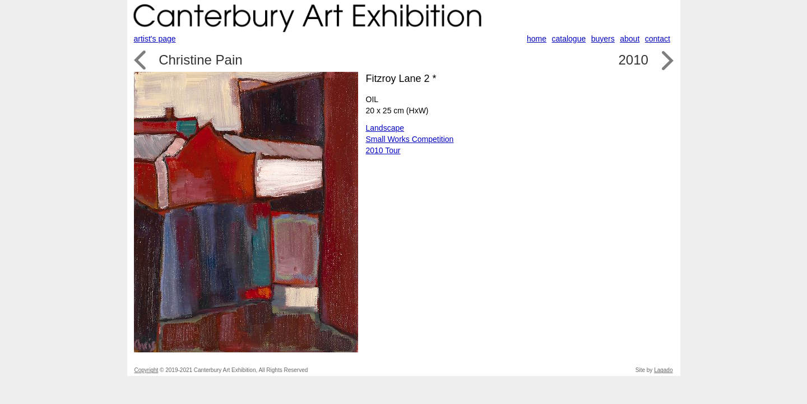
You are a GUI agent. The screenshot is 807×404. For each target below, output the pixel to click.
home (536, 38)
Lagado (663, 370)
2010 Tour (383, 150)
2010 (633, 59)
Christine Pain (200, 59)
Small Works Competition (410, 139)
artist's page (155, 38)
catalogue (569, 38)
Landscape (385, 127)
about (629, 38)
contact (657, 38)
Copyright (146, 370)
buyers (603, 38)
